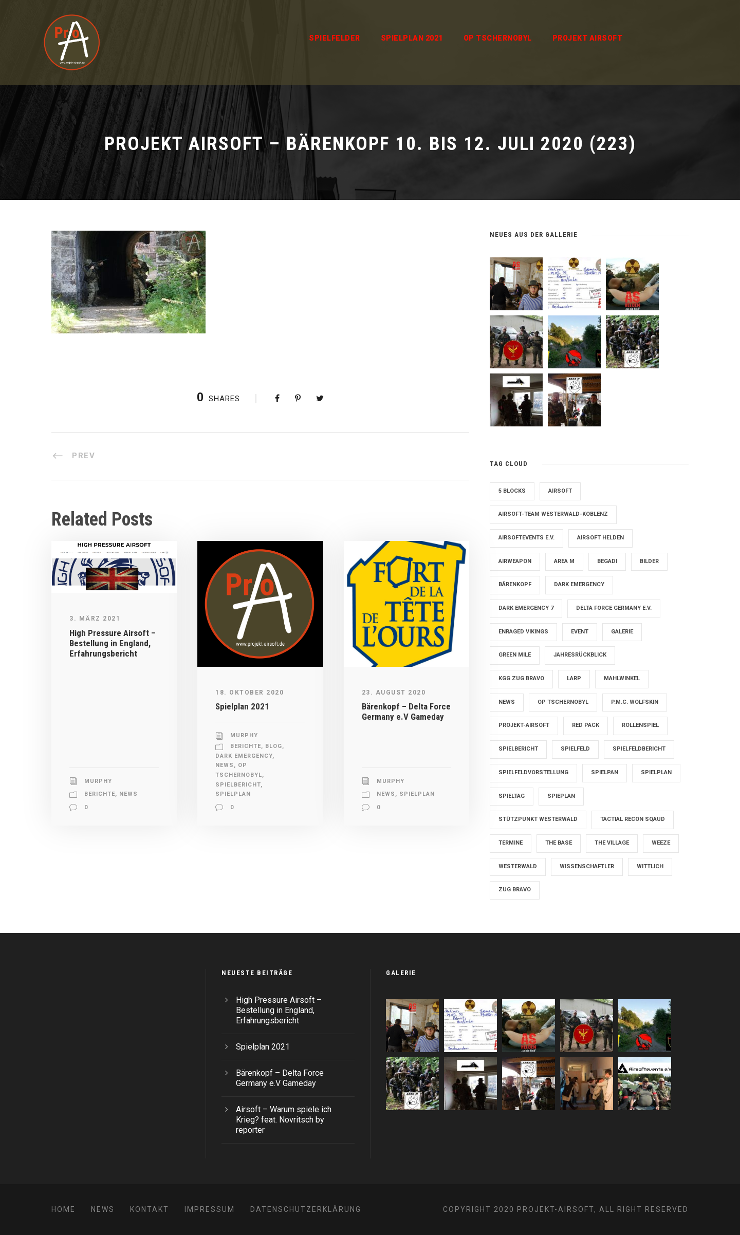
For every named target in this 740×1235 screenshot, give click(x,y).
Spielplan (233, 794)
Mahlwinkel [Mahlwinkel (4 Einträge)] (622, 678)
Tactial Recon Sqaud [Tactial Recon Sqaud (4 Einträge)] (632, 819)
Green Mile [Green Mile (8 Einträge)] (514, 654)
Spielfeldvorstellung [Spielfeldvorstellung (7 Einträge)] (533, 772)
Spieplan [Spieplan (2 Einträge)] (561, 796)
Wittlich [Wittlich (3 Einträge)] (650, 866)
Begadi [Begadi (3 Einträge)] (607, 561)
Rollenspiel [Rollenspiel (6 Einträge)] (640, 725)
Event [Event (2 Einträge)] (579, 631)
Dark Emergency (243, 756)
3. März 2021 (94, 618)
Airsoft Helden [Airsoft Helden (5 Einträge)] (600, 537)
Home (63, 1209)
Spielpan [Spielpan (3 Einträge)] (604, 772)
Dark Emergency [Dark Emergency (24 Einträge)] (579, 584)
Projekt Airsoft (587, 38)
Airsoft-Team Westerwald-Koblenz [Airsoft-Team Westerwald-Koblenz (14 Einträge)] (553, 514)
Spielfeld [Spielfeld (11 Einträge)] (575, 748)
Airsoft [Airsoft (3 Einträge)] (560, 491)
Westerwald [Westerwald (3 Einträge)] (517, 866)
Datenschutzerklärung (305, 1209)
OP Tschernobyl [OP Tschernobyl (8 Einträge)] (563, 702)
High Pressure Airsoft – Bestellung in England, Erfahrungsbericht (112, 643)
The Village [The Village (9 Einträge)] (612, 842)
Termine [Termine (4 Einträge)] (510, 842)
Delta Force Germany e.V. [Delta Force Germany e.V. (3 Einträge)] (614, 608)
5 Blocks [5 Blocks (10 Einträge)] (512, 491)
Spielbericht (238, 784)
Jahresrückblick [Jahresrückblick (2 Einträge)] (579, 654)
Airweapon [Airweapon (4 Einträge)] (514, 561)
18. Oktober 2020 (249, 692)
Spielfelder (334, 38)
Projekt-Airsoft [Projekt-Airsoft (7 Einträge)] (523, 725)
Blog (273, 746)
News (128, 794)
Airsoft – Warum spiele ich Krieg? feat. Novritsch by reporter (283, 1120)
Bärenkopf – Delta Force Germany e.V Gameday (406, 711)
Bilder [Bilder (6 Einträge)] (649, 561)
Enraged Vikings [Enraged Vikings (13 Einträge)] (523, 631)
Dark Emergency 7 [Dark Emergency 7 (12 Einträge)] (525, 608)
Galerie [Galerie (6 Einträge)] (622, 631)
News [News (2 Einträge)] (506, 702)
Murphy (98, 781)
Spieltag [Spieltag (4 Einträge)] (511, 796)
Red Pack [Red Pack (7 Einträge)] (585, 725)
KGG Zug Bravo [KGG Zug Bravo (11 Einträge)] (521, 678)
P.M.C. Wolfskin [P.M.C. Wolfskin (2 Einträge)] (634, 702)
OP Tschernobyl (498, 38)
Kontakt (149, 1209)
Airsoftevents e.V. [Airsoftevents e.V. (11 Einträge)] (526, 537)
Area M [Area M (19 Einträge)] (564, 561)
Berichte (99, 794)
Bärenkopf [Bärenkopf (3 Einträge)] (514, 584)
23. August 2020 (394, 692)
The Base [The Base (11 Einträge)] (558, 842)
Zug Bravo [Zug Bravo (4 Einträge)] (514, 889)
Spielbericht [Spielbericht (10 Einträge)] (518, 748)
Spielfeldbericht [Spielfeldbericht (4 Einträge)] (639, 748)
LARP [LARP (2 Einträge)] (574, 678)
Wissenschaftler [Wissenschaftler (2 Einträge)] (587, 866)
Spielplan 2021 (412, 38)
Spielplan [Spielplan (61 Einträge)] (656, 772)
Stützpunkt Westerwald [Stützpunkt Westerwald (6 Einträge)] (538, 819)
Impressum (209, 1209)
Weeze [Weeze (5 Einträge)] (661, 842)
